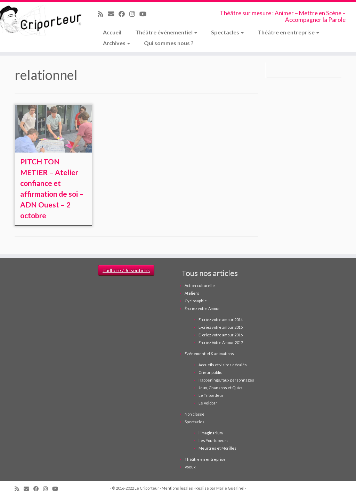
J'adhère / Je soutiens (126, 270)
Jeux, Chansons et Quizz (220, 387)
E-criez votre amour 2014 (221, 319)
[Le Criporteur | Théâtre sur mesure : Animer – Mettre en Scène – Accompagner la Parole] (41, 20)
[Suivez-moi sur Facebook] (124, 14)
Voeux (190, 467)
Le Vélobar (208, 403)
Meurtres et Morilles (217, 448)
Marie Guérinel (230, 488)
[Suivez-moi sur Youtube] (145, 14)
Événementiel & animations (209, 353)
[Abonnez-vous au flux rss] (103, 14)
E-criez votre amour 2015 (221, 327)
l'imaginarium (211, 433)
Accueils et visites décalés (223, 364)
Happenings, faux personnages (226, 380)
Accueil (112, 32)
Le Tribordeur (211, 395)
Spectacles (227, 32)
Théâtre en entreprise (288, 32)
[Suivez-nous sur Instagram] (134, 14)
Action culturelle (200, 285)
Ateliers (192, 293)
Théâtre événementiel (166, 32)
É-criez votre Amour (202, 308)
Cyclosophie (196, 300)
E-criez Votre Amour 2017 (221, 342)
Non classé (194, 414)
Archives (116, 43)
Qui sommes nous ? (169, 43)
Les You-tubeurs (213, 440)
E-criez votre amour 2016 (221, 335)
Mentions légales (177, 488)
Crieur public (210, 372)
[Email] (113, 14)
